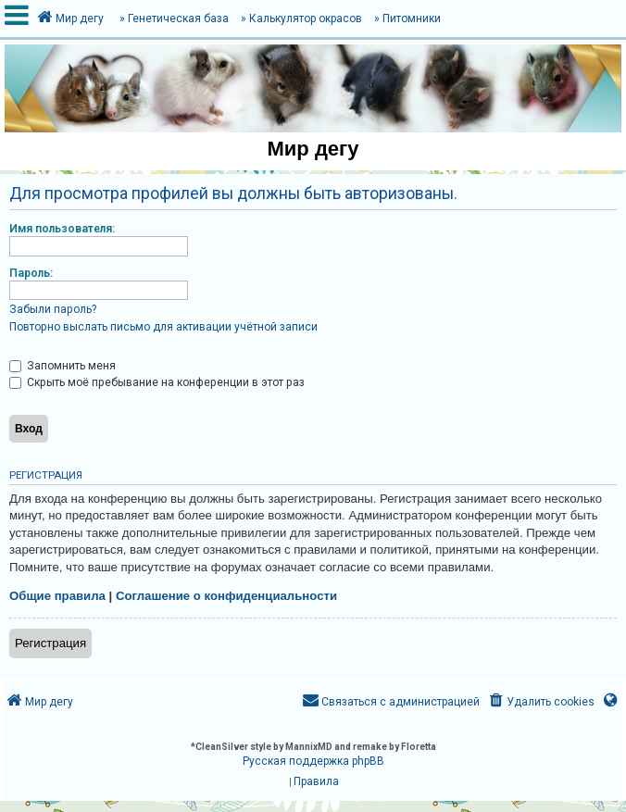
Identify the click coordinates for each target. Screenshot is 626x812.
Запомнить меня (62, 365)
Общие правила (57, 596)
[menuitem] (540, 702)
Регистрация (50, 643)
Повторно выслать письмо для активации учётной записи (163, 326)
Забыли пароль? (52, 309)
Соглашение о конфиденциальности (226, 596)
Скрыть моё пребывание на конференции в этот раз (157, 382)
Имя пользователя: (62, 228)
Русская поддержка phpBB (313, 761)
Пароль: (31, 273)
